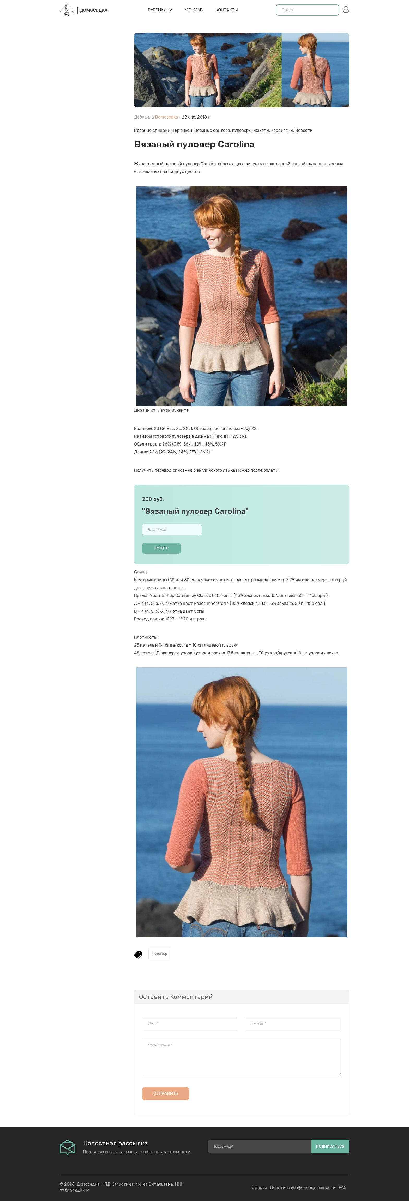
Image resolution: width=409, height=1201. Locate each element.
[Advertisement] (93, 151)
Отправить (165, 1093)
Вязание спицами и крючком (163, 130)
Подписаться (330, 1146)
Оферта (259, 1187)
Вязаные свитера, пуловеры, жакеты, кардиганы (243, 130)
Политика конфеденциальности (303, 1187)
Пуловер (159, 953)
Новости (304, 130)
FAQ (343, 1187)
